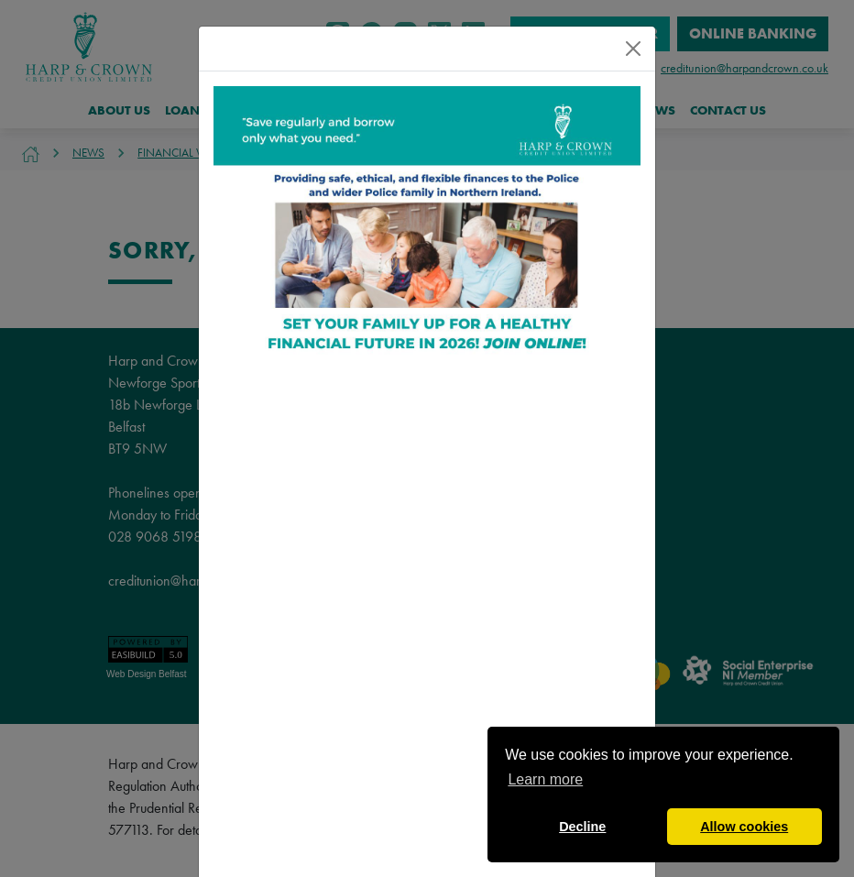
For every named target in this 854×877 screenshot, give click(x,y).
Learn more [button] (545, 779)
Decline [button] (582, 826)
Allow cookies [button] (744, 826)
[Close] (633, 48)
